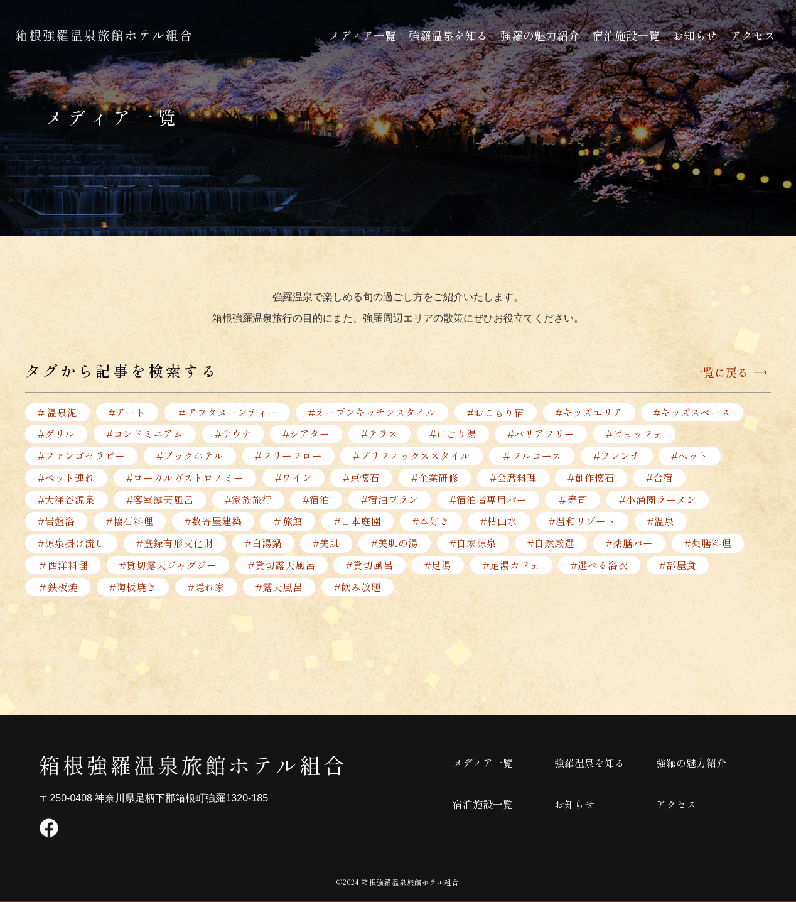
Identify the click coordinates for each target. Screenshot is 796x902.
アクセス (752, 35)
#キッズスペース (693, 412)
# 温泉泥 (57, 412)
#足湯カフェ (512, 565)
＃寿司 (574, 500)
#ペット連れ (66, 478)
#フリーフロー (288, 456)
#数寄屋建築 (213, 522)
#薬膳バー (630, 544)
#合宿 (660, 478)
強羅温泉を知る (448, 35)
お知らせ (695, 35)
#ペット (690, 456)
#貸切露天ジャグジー (168, 565)
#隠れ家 (206, 587)
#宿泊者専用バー (488, 500)
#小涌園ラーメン (658, 500)
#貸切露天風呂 (281, 565)
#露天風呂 (279, 587)
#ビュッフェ (635, 434)
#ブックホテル (189, 456)
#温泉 (661, 522)
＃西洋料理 (63, 565)
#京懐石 (361, 478)
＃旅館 (288, 522)
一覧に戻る (720, 372)
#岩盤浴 (56, 522)
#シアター (306, 434)
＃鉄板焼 (58, 587)
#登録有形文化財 (174, 544)
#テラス (380, 434)
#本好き (431, 522)
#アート (127, 412)
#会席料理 (513, 478)
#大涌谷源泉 (66, 500)
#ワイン (293, 478)
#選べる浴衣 (600, 565)
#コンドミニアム (144, 434)
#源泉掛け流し (71, 544)
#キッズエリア (589, 412)
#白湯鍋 (263, 544)
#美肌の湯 (395, 544)
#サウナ (233, 434)
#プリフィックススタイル (412, 456)
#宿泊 (316, 500)
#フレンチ (617, 456)
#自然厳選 (552, 544)
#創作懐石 (592, 478)
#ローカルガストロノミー (185, 478)
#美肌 (326, 544)
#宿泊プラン (390, 500)
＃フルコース (532, 456)
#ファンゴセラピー (81, 456)
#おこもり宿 (496, 412)
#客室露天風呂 (159, 500)
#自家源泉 (473, 544)
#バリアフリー (542, 434)
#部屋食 (678, 565)
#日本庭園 (358, 522)
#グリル (56, 434)
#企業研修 (435, 478)
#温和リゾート (583, 522)
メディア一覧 (362, 35)
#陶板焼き (132, 587)
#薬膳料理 (709, 544)
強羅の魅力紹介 (539, 35)
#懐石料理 (129, 522)
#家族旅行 (248, 500)
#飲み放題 (358, 587)
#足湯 (438, 565)
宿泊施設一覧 (626, 35)
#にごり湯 (453, 434)
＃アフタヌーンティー (227, 412)
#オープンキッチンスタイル (372, 412)
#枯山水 (500, 522)
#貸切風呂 (370, 565)
